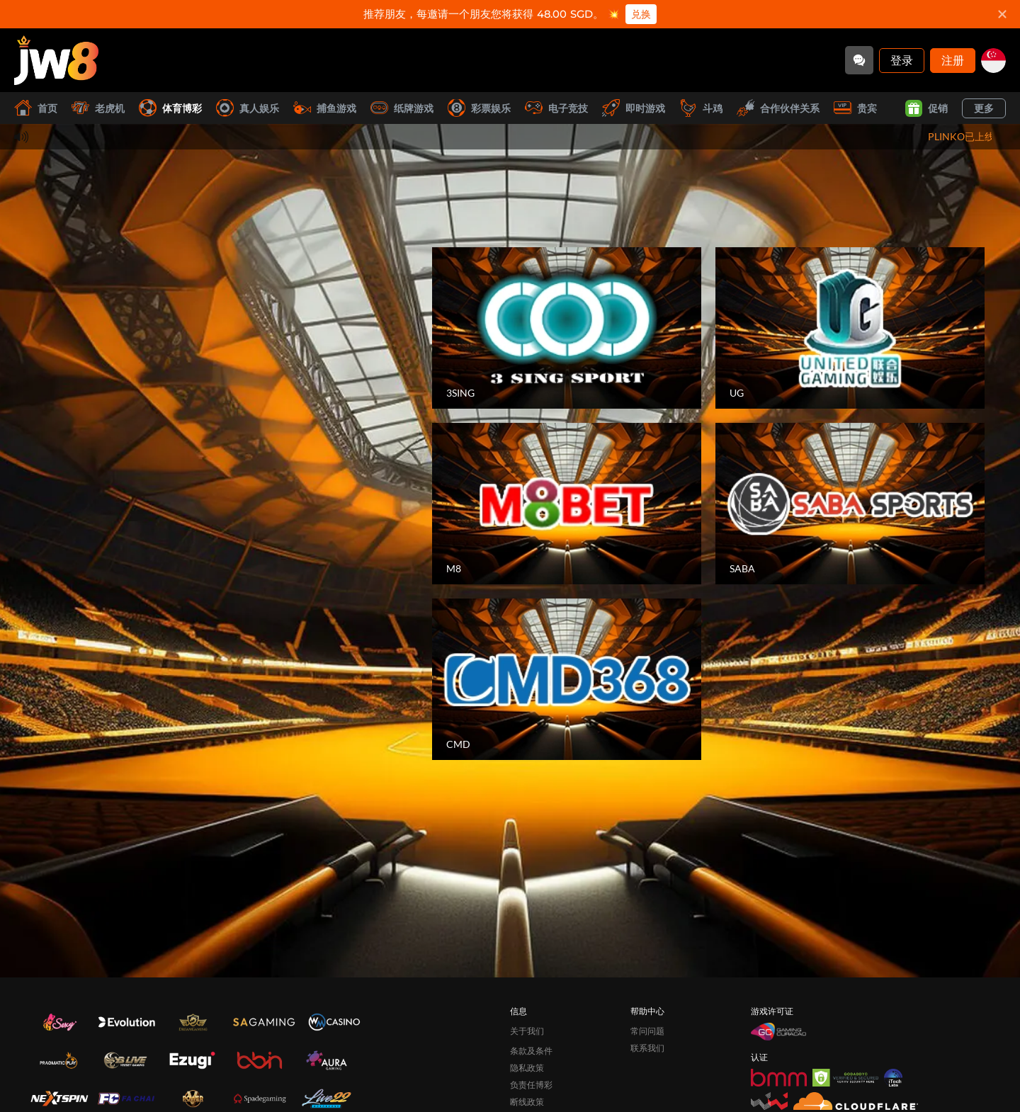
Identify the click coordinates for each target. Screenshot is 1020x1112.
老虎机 (98, 108)
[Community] (859, 60)
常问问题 (647, 1031)
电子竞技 (556, 108)
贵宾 (855, 108)
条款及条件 (531, 1050)
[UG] (850, 328)
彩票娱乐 (479, 108)
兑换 (641, 14)
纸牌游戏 (402, 108)
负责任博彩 (531, 1084)
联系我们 (647, 1048)
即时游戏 (633, 108)
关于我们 (527, 1031)
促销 (926, 108)
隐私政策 (527, 1067)
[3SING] (566, 328)
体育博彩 (170, 108)
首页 (35, 108)
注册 (952, 60)
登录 (901, 60)
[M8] (566, 503)
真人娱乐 (247, 108)
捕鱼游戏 (324, 108)
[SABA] (850, 503)
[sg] (993, 60)
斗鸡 (700, 108)
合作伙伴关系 (778, 108)
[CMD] (566, 679)
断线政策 (527, 1101)
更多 (984, 108)
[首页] (56, 60)
